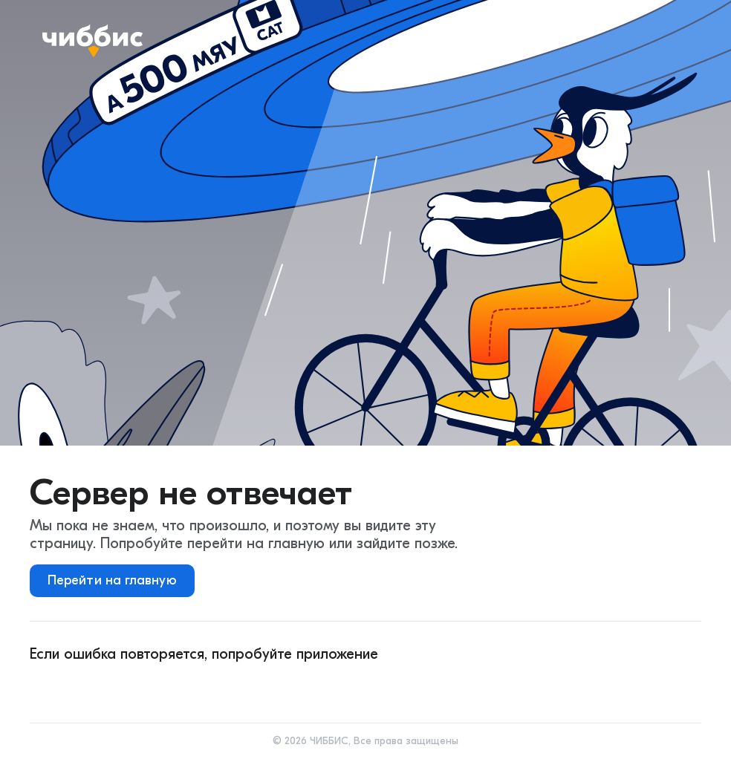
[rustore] (327, 687)
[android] (69, 687)
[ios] (155, 687)
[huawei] (241, 687)
